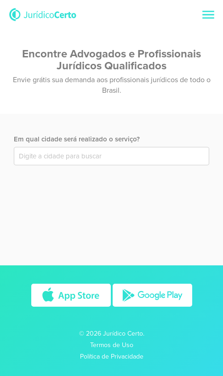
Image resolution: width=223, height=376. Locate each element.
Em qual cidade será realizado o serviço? (77, 139)
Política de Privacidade (111, 356)
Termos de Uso (111, 345)
